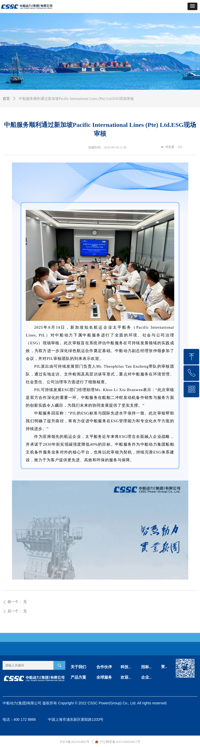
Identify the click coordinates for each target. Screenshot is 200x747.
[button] (192, 6)
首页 (6, 99)
